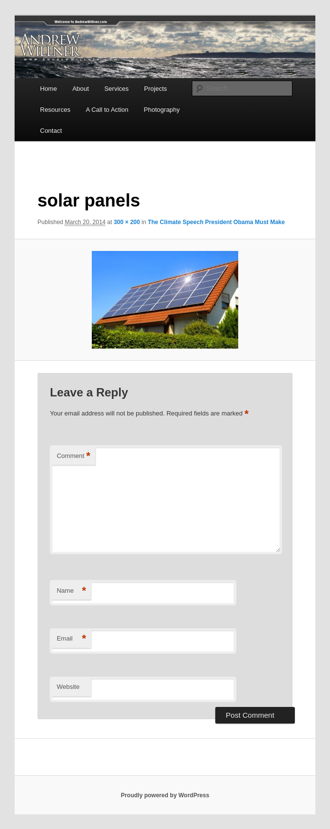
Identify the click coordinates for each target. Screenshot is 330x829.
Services (116, 88)
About (80, 88)
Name (71, 591)
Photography (162, 109)
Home (48, 88)
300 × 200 (127, 222)
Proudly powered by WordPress (165, 795)
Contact (51, 130)
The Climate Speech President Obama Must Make (216, 222)
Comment (73, 456)
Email (71, 639)
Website (68, 686)
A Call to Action (107, 109)
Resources (55, 109)
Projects (155, 88)
